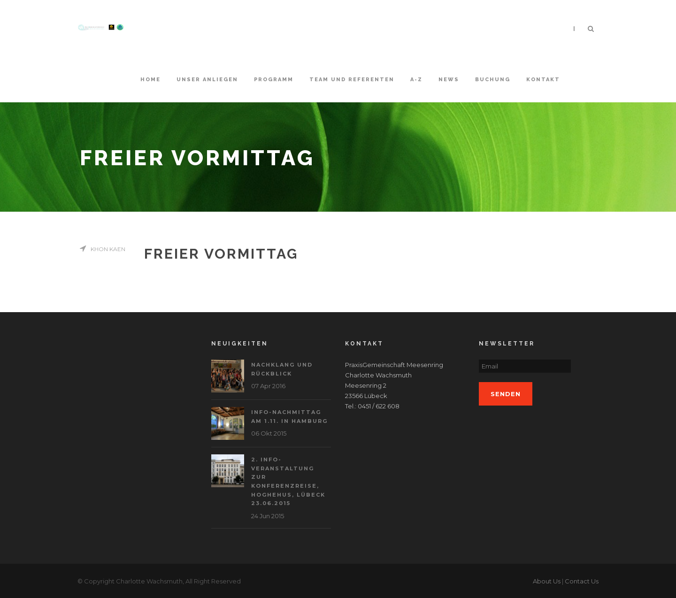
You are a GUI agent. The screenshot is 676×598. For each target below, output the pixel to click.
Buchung (492, 80)
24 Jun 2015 (267, 516)
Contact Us (582, 581)
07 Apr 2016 (268, 386)
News (448, 80)
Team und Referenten (351, 80)
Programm (273, 80)
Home (150, 80)
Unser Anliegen (207, 80)
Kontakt (543, 80)
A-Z (416, 80)
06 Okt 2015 (268, 433)
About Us (547, 581)
